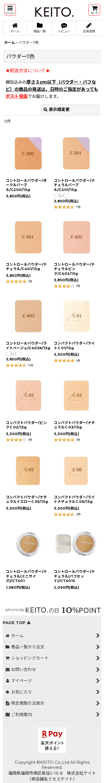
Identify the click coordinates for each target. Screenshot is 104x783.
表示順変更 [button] (57, 109)
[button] (10, 10)
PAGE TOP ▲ (17, 622)
